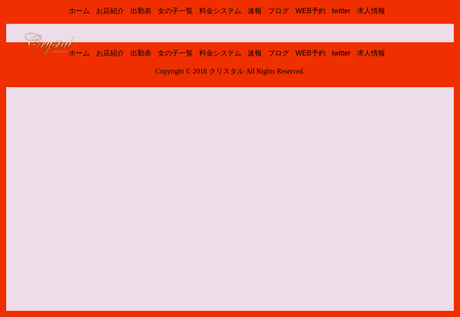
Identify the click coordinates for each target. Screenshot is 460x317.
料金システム (220, 11)
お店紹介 (110, 11)
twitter (341, 11)
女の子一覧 (175, 11)
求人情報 (371, 11)
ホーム (79, 11)
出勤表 (141, 11)
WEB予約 (310, 11)
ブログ (278, 11)
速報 (255, 11)
